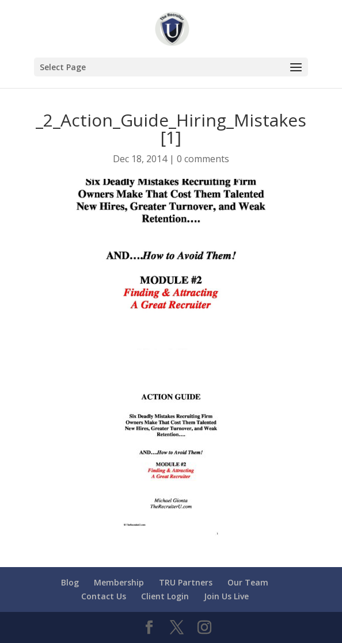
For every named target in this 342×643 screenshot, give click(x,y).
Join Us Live (226, 596)
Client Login (165, 596)
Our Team (247, 582)
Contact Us (103, 596)
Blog (70, 582)
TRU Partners (185, 582)
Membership (119, 582)
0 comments (203, 158)
